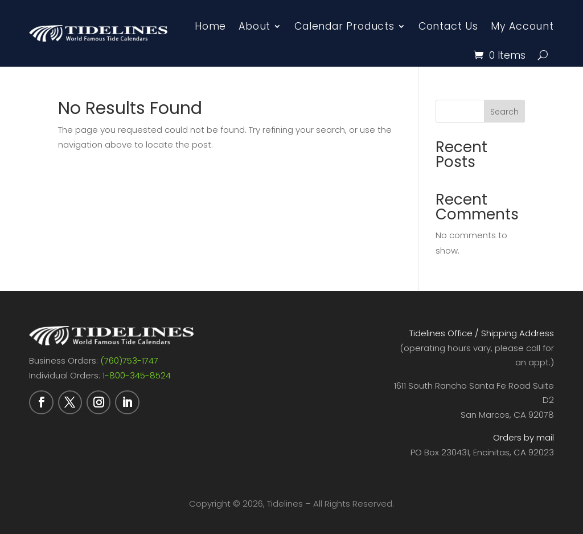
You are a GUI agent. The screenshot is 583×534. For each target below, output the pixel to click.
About (254, 26)
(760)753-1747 (129, 360)
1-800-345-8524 (136, 375)
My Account (522, 26)
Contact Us (448, 26)
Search (504, 111)
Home (210, 26)
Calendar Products (344, 26)
